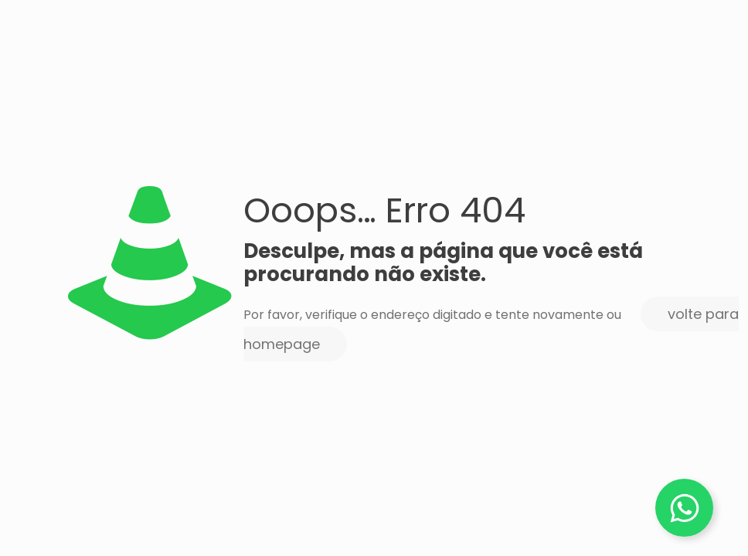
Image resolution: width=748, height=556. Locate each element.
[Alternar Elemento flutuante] (684, 508)
